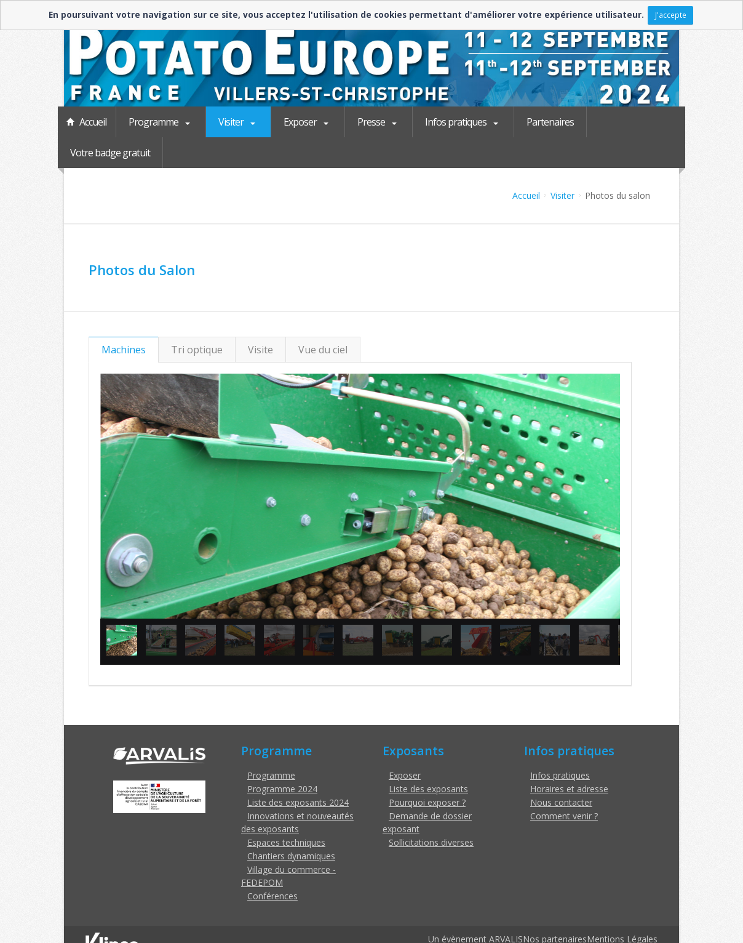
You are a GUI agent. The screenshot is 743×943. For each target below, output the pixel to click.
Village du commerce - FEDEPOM (288, 845)
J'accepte (670, 15)
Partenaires (534, 122)
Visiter (228, 122)
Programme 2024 (282, 758)
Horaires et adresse (569, 758)
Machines (123, 319)
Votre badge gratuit (623, 122)
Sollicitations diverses (431, 811)
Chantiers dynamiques (291, 825)
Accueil (92, 122)
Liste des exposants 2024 (298, 771)
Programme (154, 122)
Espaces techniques (286, 811)
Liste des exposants (428, 758)
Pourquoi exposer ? (427, 771)
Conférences (272, 865)
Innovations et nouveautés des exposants (297, 791)
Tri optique (197, 319)
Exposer (294, 122)
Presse (362, 122)
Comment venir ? (564, 785)
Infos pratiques (443, 122)
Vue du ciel (323, 319)
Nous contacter (561, 771)
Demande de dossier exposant (427, 791)
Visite (260, 319)
